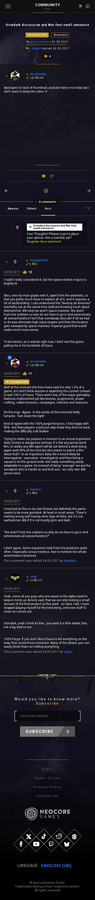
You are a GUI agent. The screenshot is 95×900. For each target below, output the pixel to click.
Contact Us (48, 796)
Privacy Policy (47, 787)
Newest (13, 208)
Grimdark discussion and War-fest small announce (52, 227)
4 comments (47, 201)
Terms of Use (47, 778)
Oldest (31, 208)
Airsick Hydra (41, 41)
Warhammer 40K (37, 35)
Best (48, 208)
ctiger (36, 48)
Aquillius (70, 561)
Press (47, 769)
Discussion (61, 35)
